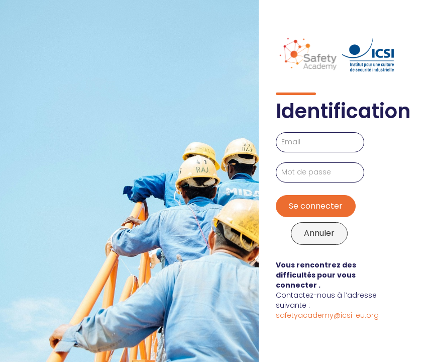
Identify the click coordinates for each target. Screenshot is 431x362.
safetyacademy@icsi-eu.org (327, 315)
